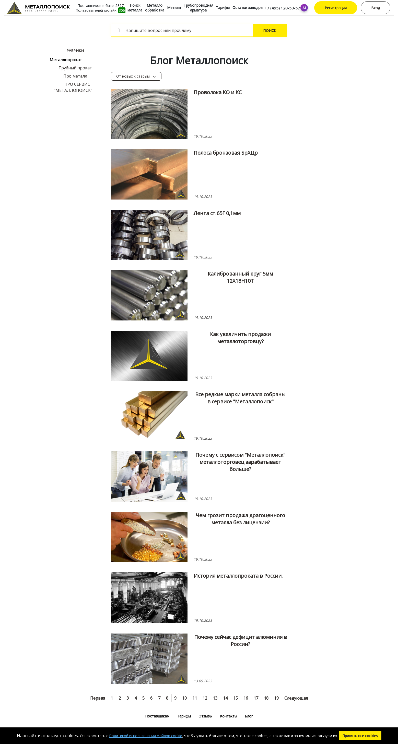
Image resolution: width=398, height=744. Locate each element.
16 (245, 698)
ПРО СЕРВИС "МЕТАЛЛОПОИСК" (73, 87)
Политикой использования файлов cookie (145, 735)
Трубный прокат (75, 68)
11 (194, 698)
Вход (375, 7)
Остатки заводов (247, 7)
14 (225, 698)
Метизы (174, 7)
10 (184, 698)
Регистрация (336, 7)
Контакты (228, 716)
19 (276, 698)
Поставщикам (157, 716)
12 (205, 698)
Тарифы (223, 7)
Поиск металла (134, 8)
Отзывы (205, 716)
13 (215, 698)
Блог (249, 716)
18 (266, 698)
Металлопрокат (66, 60)
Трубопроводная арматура (198, 8)
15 (235, 698)
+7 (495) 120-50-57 (282, 7)
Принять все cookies (360, 735)
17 (256, 698)
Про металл (75, 76)
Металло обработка (154, 8)
